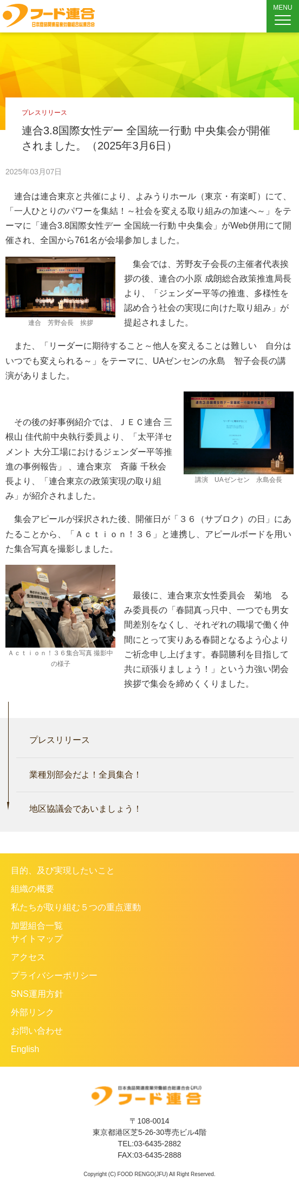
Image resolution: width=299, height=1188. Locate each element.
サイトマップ (37, 938)
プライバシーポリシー (54, 975)
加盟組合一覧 (37, 925)
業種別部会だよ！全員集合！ (85, 774)
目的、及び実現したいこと (63, 870)
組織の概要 (32, 888)
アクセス (28, 957)
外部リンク (32, 1012)
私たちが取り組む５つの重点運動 (76, 907)
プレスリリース (59, 740)
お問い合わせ (37, 1030)
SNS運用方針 (37, 993)
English (25, 1049)
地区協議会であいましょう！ (85, 808)
